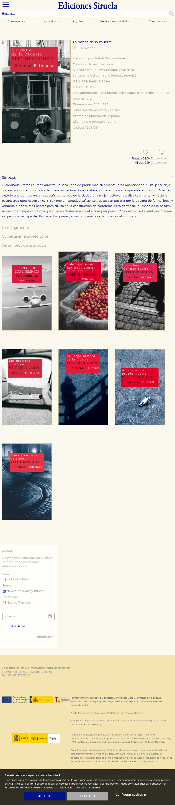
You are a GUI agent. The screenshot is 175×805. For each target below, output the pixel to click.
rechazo (87, 796)
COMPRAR (160, 159)
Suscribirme (18, 626)
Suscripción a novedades (114, 21)
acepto (44, 796)
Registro (78, 21)
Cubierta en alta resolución (25, 236)
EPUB (164, 93)
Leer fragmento (15, 228)
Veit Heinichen (84, 48)
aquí (142, 784)
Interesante (45, 637)
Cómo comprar (158, 21)
